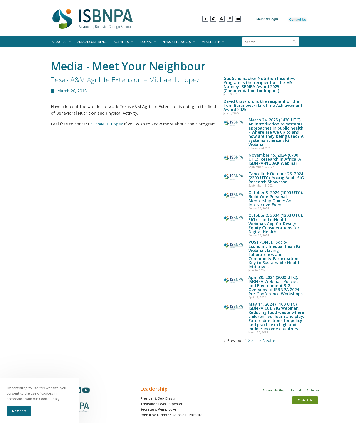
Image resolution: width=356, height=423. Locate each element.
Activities (123, 42)
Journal (148, 42)
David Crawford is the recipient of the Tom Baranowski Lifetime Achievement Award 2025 (262, 105)
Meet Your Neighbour (148, 66)
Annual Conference (92, 42)
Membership (213, 42)
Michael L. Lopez (107, 124)
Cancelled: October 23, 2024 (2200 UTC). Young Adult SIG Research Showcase (276, 177)
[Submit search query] (294, 41)
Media (67, 66)
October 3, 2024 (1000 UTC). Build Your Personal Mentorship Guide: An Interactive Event (275, 198)
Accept (19, 411)
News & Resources (179, 42)
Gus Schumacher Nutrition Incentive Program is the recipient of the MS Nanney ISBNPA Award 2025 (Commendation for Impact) (259, 84)
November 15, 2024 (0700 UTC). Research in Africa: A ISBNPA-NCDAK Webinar (274, 159)
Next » (268, 340)
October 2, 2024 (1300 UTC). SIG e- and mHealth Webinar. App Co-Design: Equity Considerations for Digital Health (275, 223)
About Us (61, 42)
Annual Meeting (274, 390)
